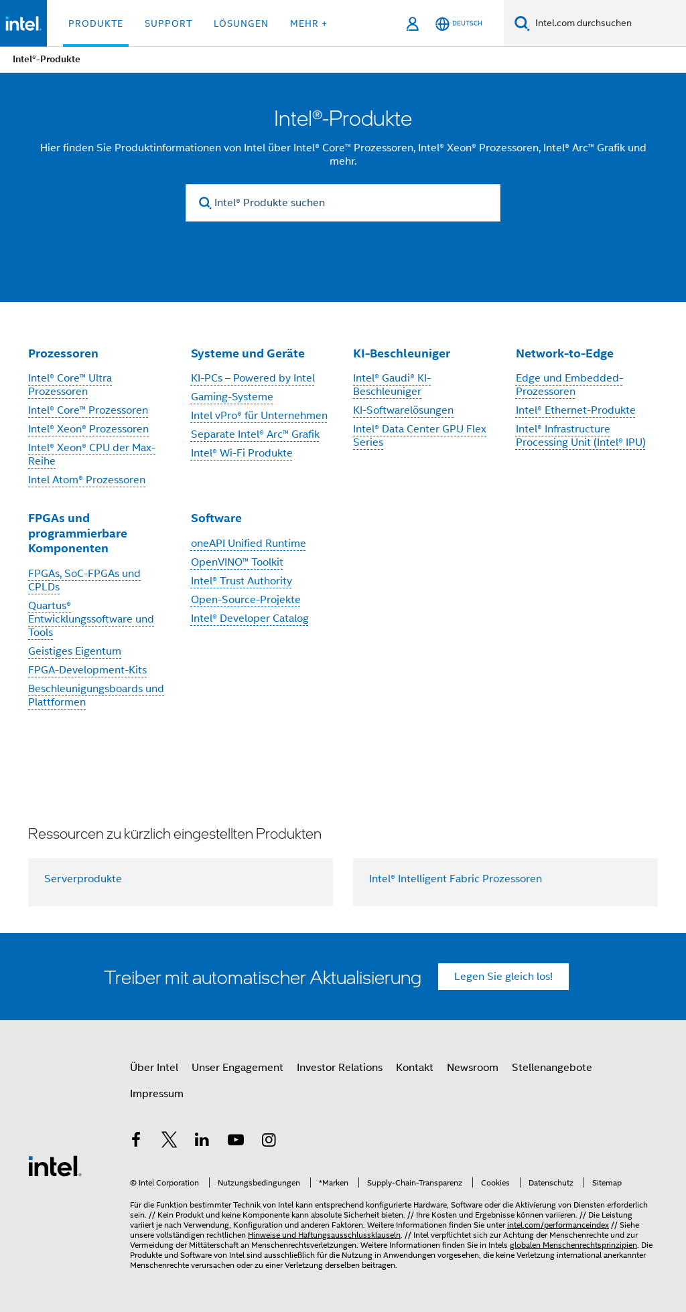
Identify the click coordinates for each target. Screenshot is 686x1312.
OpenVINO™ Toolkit (237, 562)
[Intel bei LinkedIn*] (202, 1142)
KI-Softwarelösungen (403, 410)
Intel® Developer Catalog (250, 618)
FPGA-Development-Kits (87, 670)
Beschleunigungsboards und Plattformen (96, 695)
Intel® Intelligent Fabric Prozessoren (455, 879)
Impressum (157, 1093)
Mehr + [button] (309, 23)
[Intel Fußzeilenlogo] (55, 1165)
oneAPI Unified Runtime (248, 543)
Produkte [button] (95, 23)
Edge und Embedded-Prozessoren (569, 385)
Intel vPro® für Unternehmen (259, 415)
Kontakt (414, 1067)
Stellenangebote (552, 1067)
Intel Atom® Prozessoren (86, 480)
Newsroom (472, 1067)
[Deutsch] (459, 24)
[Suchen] (522, 23)
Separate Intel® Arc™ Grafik (255, 434)
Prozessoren (63, 353)
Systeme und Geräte (248, 353)
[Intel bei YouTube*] (235, 1142)
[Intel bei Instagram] (268, 1142)
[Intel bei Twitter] (169, 1142)
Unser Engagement (237, 1067)
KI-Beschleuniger (401, 353)
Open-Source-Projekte (246, 599)
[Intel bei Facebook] (136, 1142)
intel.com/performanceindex (558, 1225)
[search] (205, 203)
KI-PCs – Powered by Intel (253, 378)
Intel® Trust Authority (241, 581)
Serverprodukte (83, 879)
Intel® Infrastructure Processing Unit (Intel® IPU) (581, 435)
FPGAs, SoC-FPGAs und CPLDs (84, 580)
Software (216, 517)
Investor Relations (340, 1067)
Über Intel (154, 1067)
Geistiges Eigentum (74, 651)
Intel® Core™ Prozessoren (88, 410)
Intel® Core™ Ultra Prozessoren (70, 385)
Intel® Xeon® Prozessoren (88, 429)
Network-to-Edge (565, 353)
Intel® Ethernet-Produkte (576, 410)
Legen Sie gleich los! (503, 976)
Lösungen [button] (241, 23)
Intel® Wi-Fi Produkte (242, 453)
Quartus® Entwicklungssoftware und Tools (91, 619)
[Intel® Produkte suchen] (343, 203)
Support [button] (168, 23)
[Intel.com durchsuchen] (608, 23)
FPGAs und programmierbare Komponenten (77, 533)
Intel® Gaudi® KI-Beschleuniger (392, 385)
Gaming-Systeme (232, 397)
